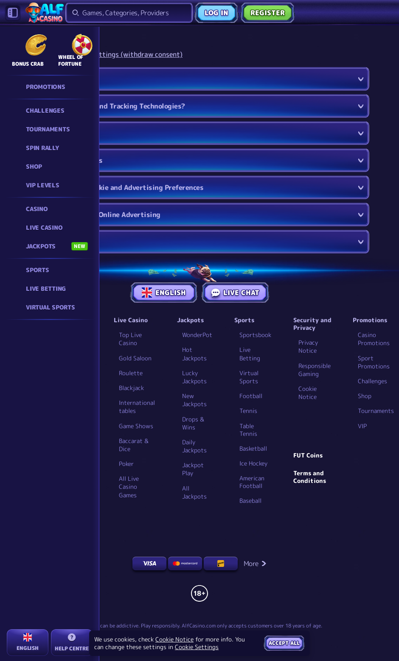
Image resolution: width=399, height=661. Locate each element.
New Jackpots (194, 400)
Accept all (284, 643)
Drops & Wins (193, 423)
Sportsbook (255, 335)
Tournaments (376, 411)
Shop (364, 396)
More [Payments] (255, 563)
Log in (216, 12)
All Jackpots (194, 492)
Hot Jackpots (194, 354)
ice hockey (253, 463)
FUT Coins (308, 455)
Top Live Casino (130, 339)
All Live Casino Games (129, 486)
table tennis (248, 430)
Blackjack (131, 388)
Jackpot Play (193, 469)
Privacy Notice (308, 346)
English (164, 292)
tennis (248, 411)
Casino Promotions (374, 339)
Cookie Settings (197, 647)
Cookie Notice (307, 393)
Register (267, 12)
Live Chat (235, 292)
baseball (250, 501)
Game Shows (136, 426)
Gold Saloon (135, 358)
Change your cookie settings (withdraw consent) (106, 54)
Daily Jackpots (194, 446)
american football (251, 482)
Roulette (131, 373)
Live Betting (249, 354)
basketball (253, 448)
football (250, 396)
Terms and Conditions (309, 477)
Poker (126, 464)
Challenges (372, 381)
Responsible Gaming (314, 370)
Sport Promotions (374, 362)
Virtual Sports (249, 377)
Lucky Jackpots (194, 377)
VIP (362, 426)
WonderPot (197, 335)
